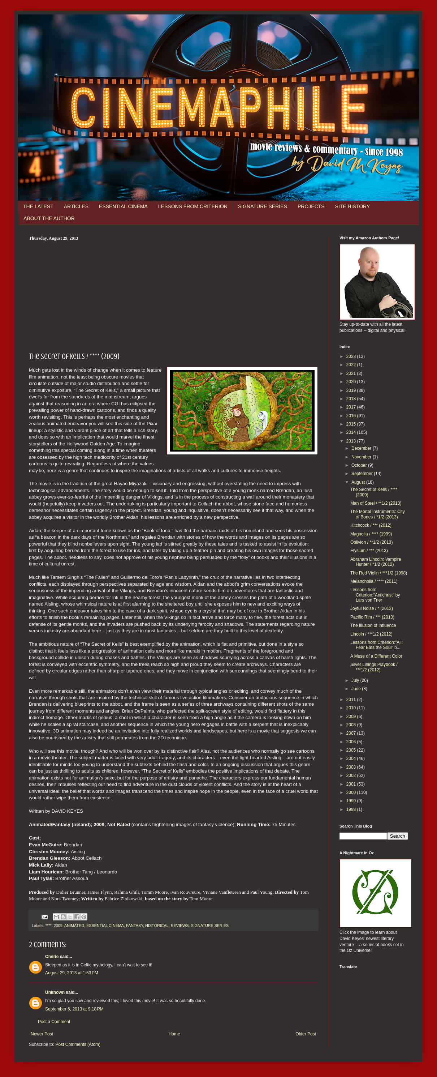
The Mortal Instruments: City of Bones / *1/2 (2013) (377, 514)
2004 (351, 758)
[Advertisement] (173, 295)
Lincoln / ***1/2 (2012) (371, 634)
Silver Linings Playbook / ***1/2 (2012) (374, 667)
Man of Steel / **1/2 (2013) (375, 503)
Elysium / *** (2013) (369, 550)
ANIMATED (74, 925)
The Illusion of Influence (373, 625)
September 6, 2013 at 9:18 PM (74, 1009)
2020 (351, 381)
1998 (351, 809)
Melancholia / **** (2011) (374, 581)
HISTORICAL (157, 925)
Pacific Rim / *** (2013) (372, 617)
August (358, 482)
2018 (351, 398)
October (359, 465)
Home (174, 1034)
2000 (351, 792)
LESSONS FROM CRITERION (193, 206)
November (362, 457)
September (362, 473)
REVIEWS (180, 925)
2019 (351, 390)
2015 (351, 424)
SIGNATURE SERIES (262, 206)
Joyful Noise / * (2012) (371, 608)
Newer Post (42, 1034)
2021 (351, 373)
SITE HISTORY (352, 206)
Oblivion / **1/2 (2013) (371, 542)
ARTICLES (76, 206)
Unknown (55, 992)
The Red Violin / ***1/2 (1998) (378, 573)
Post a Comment (54, 1021)
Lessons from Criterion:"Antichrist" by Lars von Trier (375, 595)
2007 (351, 733)
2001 (351, 784)
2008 (351, 724)
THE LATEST (38, 206)
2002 (351, 775)
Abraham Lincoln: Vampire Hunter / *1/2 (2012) (375, 562)
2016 (351, 415)
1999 (351, 800)
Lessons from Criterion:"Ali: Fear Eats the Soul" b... (376, 645)
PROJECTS (311, 206)
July (355, 680)
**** (49, 925)
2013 (351, 441)
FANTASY (134, 925)
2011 (351, 699)
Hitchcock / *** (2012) (370, 525)
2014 (351, 432)
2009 (58, 925)
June (356, 688)
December (362, 448)
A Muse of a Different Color (376, 656)
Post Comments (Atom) (77, 1044)
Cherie (52, 956)
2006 (351, 741)
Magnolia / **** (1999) (371, 534)
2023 (351, 356)
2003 (351, 767)
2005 (351, 750)
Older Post (305, 1034)
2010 (351, 707)
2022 (351, 364)
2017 (351, 407)
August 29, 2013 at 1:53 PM (71, 972)
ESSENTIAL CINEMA (123, 206)
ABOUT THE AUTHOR (49, 218)
